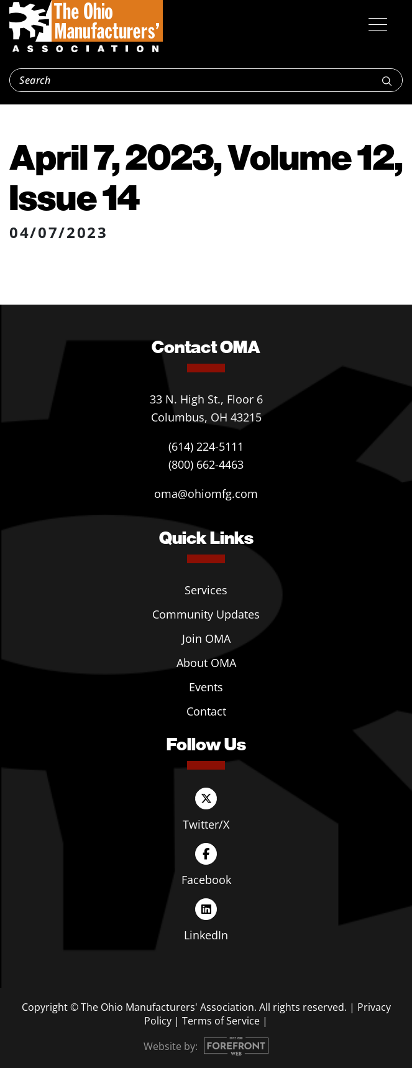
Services (206, 589)
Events (206, 686)
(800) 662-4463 (206, 464)
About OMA (206, 662)
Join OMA (206, 638)
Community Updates (206, 614)
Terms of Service (221, 1021)
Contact (206, 711)
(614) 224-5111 (206, 446)
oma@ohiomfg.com (206, 493)
